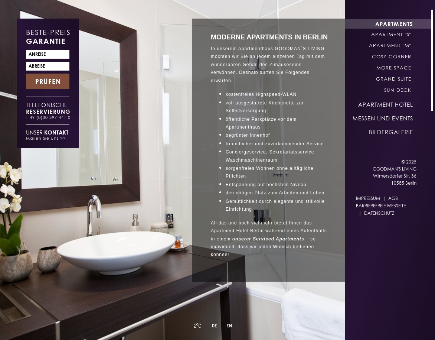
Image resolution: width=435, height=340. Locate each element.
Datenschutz (379, 213)
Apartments (394, 23)
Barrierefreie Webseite (381, 205)
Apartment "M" (390, 45)
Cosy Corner (391, 56)
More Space (393, 68)
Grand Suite (393, 79)
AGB (393, 198)
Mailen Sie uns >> (46, 138)
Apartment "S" (391, 34)
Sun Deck (397, 90)
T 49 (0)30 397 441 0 (48, 117)
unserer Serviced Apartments (268, 239)
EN (229, 325)
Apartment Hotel (385, 104)
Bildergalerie (391, 132)
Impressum (368, 198)
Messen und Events (383, 118)
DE (214, 325)
